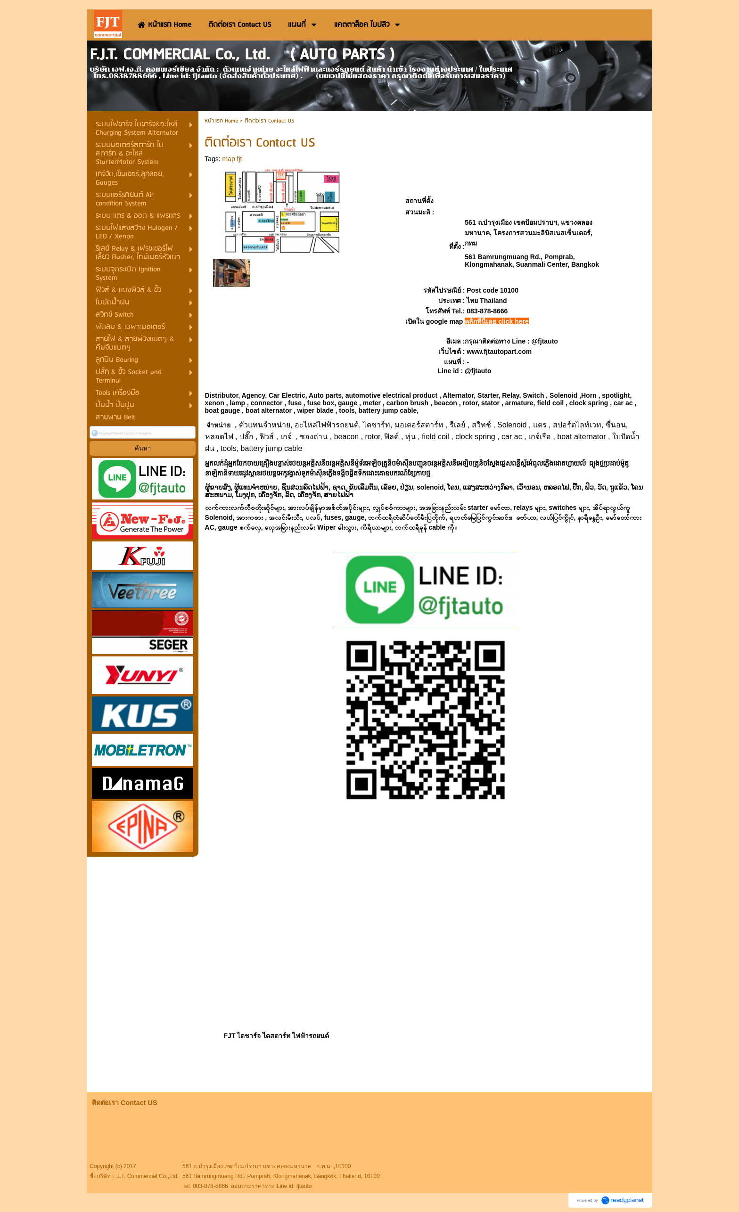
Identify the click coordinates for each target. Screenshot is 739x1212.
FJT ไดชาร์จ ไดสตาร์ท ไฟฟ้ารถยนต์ (276, 1036)
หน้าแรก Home (221, 121)
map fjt (232, 159)
